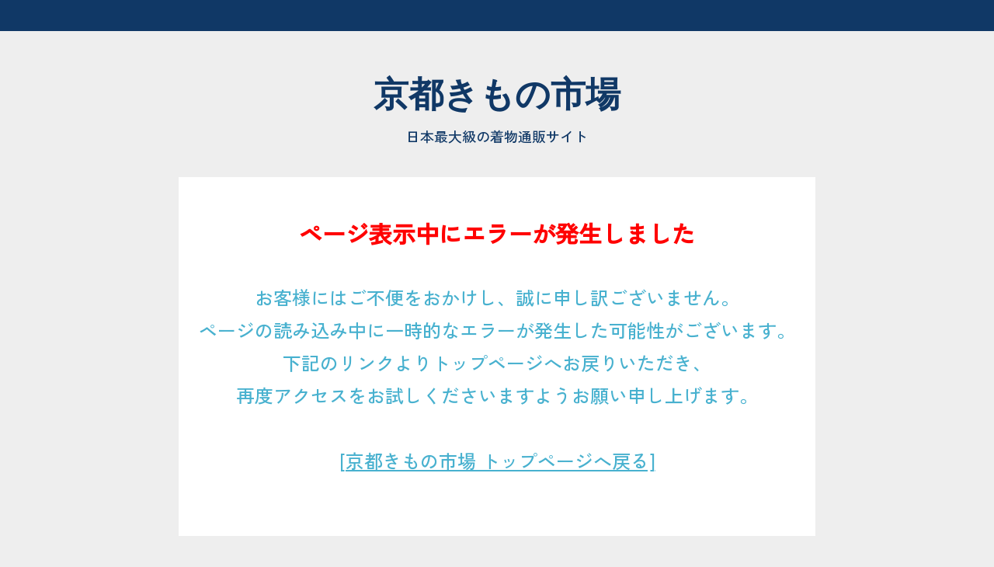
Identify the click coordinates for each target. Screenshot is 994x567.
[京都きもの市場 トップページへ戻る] (497, 460)
